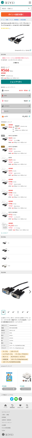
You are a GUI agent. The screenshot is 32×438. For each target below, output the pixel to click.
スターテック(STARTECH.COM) (11, 362)
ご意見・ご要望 (5, 414)
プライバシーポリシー (7, 422)
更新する (16, 62)
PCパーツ (5, 356)
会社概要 (4, 425)
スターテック (14, 351)
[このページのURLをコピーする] (20, 399)
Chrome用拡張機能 (6, 427)
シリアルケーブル (8, 354)
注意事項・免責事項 (6, 420)
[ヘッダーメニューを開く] (29, 2)
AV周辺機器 (23, 19)
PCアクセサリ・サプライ (18, 356)
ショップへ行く (16, 82)
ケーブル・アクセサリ (22, 354)
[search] (29, 8)
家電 (7, 19)
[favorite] (29, 23)
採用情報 (4, 417)
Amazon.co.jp (9, 75)
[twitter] (12, 399)
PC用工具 (5, 359)
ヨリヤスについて (6, 412)
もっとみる (4, 233)
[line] (16, 399)
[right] (30, 292)
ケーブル (5, 351)
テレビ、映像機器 (14, 19)
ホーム (2, 19)
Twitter (3, 430)
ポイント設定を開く (16, 14)
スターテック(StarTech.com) (19, 359)
